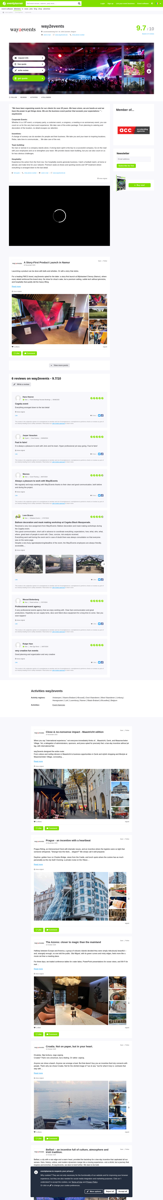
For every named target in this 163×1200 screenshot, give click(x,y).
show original (102, 178)
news (33, 9)
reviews (23, 97)
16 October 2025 (51, 945)
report (105, 347)
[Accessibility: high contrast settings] (152, 4)
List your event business (125, 3)
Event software (143, 3)
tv (27, 9)
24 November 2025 (29, 265)
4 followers (46, 97)
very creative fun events (26, 651)
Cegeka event (21, 404)
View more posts (59, 365)
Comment (29, 353)
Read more (16, 286)
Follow (105, 261)
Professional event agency (28, 606)
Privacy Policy (91, 1182)
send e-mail (46, 35)
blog (46, 9)
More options (94, 1191)
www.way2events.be (60, 35)
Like (16, 353)
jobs (40, 9)
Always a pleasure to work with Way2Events (36, 481)
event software (8, 9)
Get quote (16, 173)
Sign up (110, 3)
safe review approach (58, 423)
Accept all (122, 1191)
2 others (15, 347)
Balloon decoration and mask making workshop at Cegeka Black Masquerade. (53, 522)
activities (34, 97)
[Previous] (129, 894)
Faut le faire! (21, 442)
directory (20, 9)
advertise (62, 9)
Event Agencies (59, 705)
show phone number (77, 35)
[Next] (104, 564)
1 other (37, 1028)
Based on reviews (148, 34)
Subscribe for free (126, 166)
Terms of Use (77, 1182)
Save (99, 261)
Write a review (21, 384)
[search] (79, 3)
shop (53, 9)
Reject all (110, 1191)
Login (103, 3)
